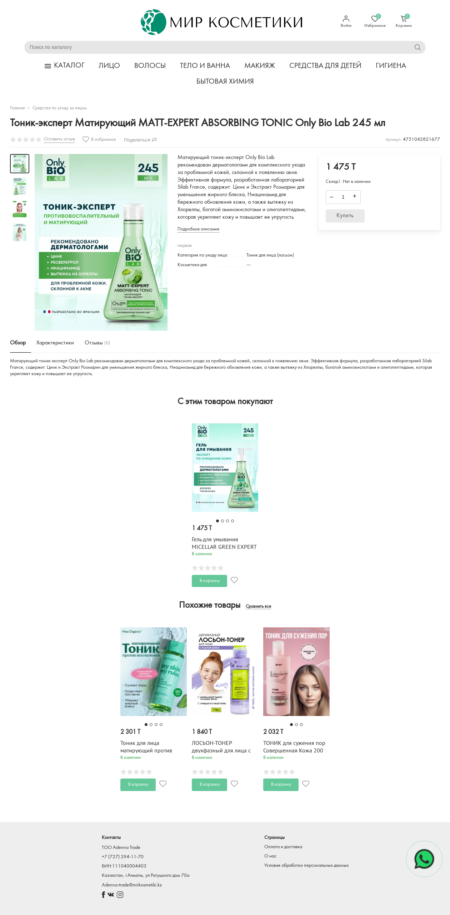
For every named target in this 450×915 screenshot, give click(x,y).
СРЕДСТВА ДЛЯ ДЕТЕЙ (325, 66)
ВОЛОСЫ (150, 66)
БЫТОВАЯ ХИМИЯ (225, 81)
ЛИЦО (109, 66)
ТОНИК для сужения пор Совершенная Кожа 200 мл (294, 750)
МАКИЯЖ (259, 66)
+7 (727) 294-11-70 (123, 857)
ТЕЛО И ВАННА (205, 66)
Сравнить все (258, 607)
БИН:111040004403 (124, 866)
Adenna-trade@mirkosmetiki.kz (132, 885)
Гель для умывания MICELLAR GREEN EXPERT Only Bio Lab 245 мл (224, 547)
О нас (270, 856)
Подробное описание (198, 229)
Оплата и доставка (283, 847)
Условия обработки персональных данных (306, 865)
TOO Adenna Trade (121, 847)
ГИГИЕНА (391, 66)
